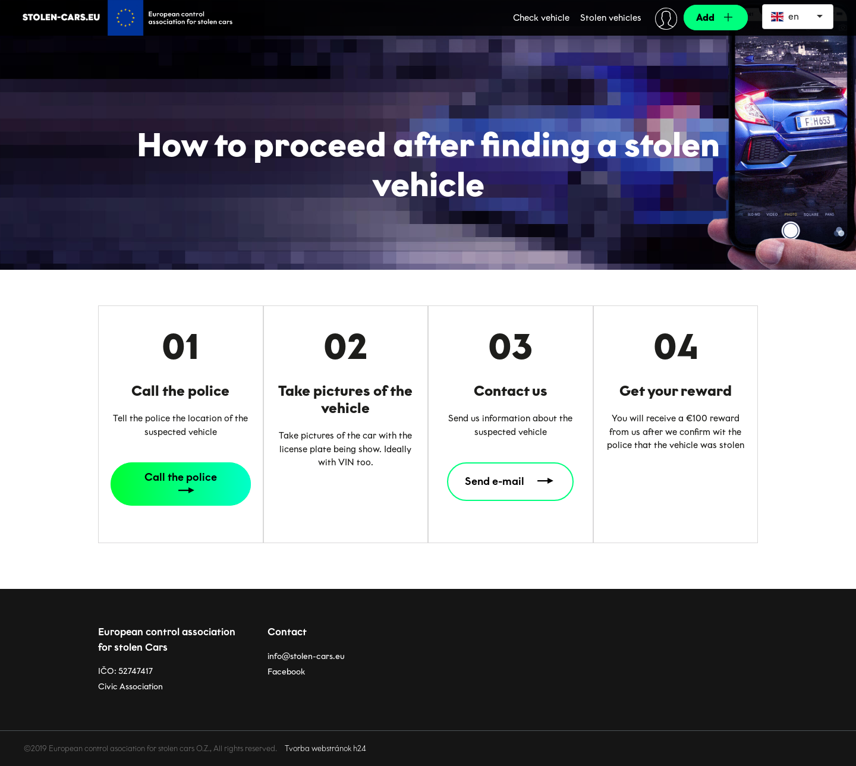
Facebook (286, 668)
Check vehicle (541, 17)
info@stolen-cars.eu (306, 652)
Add (705, 17)
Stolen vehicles (610, 17)
